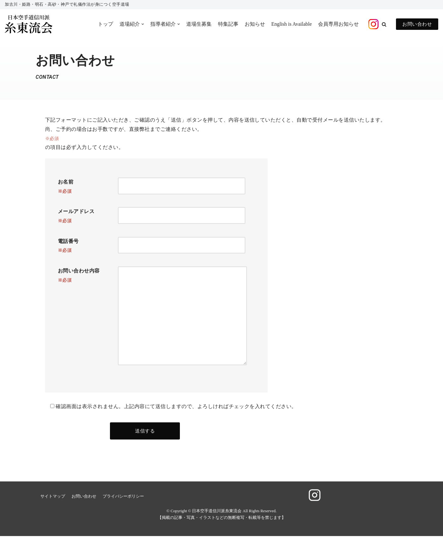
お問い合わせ (417, 24)
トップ (105, 24)
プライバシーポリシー (123, 497)
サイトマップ (52, 497)
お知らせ (254, 24)
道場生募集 (198, 24)
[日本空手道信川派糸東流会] (28, 24)
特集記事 (228, 24)
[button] (384, 24)
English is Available (291, 24)
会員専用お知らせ (338, 24)
